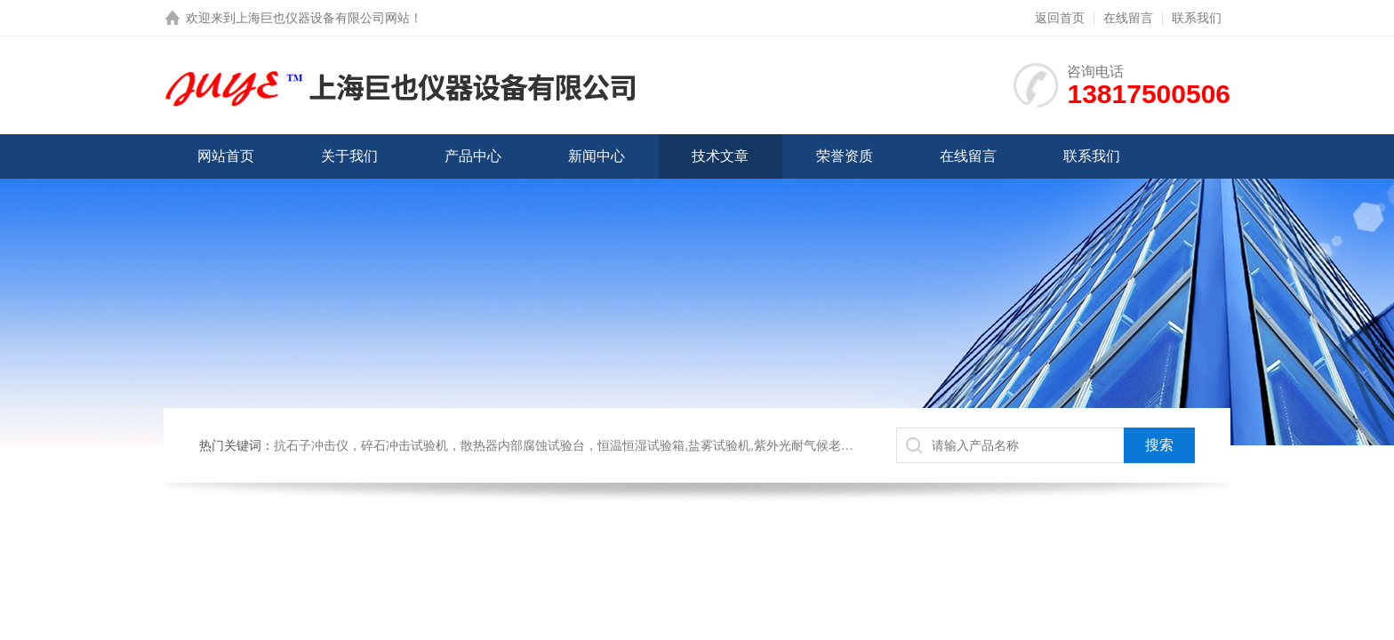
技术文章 (720, 156)
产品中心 (473, 156)
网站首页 (225, 156)
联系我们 (1197, 18)
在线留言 (1128, 18)
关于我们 (349, 156)
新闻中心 (596, 156)
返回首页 (1060, 18)
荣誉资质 (844, 156)
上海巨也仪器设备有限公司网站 (323, 18)
